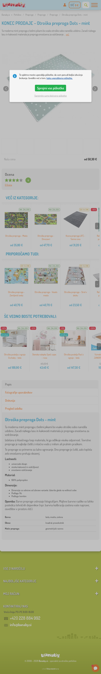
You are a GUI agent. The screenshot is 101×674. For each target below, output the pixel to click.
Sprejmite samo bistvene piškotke (50, 95)
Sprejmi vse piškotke (50, 88)
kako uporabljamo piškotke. (60, 78)
